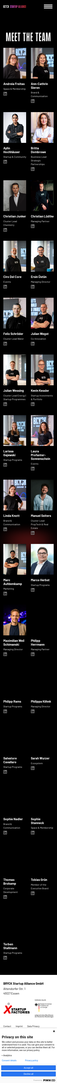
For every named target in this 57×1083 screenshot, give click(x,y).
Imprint (19, 1026)
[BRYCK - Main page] (14, 6)
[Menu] (48, 6)
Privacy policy (31, 1060)
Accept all (28, 1068)
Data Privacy (33, 1026)
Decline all (28, 1074)
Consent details (9, 1060)
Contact (7, 1026)
